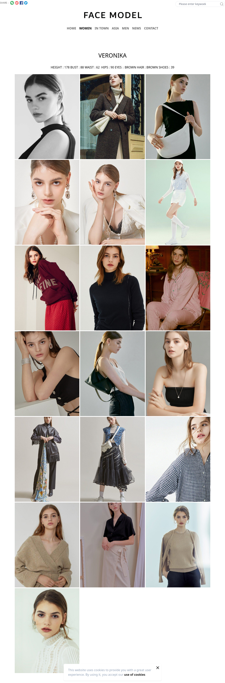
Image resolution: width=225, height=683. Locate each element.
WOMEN (85, 28)
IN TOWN (102, 28)
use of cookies (134, 674)
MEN (125, 28)
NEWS (136, 28)
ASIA (115, 28)
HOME (71, 28)
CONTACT (151, 28)
